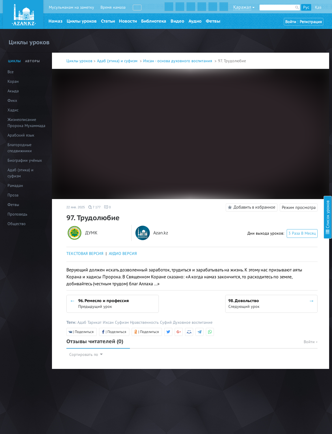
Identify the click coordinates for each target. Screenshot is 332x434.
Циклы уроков (82, 21)
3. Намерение (266, 52)
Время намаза (113, 7)
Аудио (195, 21)
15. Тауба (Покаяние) (273, 158)
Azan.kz (160, 233)
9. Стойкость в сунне (272, 99)
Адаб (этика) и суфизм (118, 60)
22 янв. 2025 (75, 207)
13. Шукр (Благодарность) (277, 142)
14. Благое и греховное (275, 150)
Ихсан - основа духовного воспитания (178, 60)
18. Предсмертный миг (274, 181)
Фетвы (213, 21)
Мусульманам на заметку (71, 7)
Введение (263, 29)
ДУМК (91, 233)
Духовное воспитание (192, 322)
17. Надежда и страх (272, 174)
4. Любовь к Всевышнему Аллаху (283, 60)
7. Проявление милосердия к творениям (290, 83)
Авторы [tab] (32, 61)
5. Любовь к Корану (272, 68)
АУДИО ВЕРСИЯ (123, 253)
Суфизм (122, 322)
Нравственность (145, 322)
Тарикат (95, 322)
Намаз (55, 21)
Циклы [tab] (14, 61)
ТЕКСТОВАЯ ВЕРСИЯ (84, 253)
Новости (128, 21)
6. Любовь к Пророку (273, 75)
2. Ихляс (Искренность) (275, 44)
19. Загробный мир (271, 189)
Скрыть (321, 11)
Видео (177, 21)
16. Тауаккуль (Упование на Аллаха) (286, 166)
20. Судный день (269, 197)
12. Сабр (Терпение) (272, 135)
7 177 (94, 207)
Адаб (82, 322)
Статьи (108, 21)
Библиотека (153, 21)
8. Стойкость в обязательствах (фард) (288, 91)
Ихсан (109, 322)
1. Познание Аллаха (272, 36)
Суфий (166, 322)
